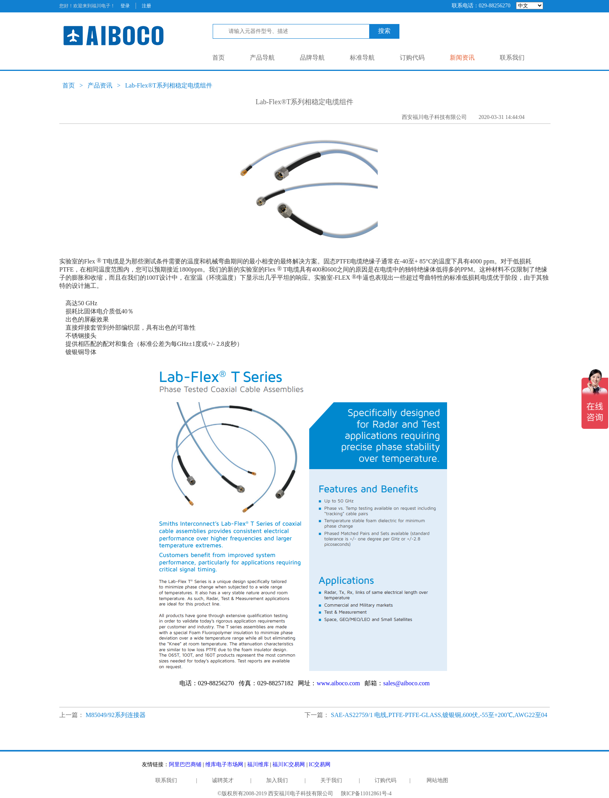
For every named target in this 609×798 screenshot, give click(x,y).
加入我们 (277, 780)
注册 (146, 6)
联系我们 (512, 57)
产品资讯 (100, 85)
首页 (218, 57)
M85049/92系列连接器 (116, 715)
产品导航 (262, 57)
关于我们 (331, 780)
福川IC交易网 (288, 764)
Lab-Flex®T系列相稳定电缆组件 (168, 85)
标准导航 (362, 57)
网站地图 (437, 780)
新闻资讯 (462, 57)
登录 (125, 6)
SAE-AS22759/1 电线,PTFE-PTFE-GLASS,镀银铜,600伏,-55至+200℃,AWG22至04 (439, 715)
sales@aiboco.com (406, 683)
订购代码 (412, 57)
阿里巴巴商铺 (185, 764)
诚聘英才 (223, 780)
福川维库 (258, 764)
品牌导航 (312, 57)
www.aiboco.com (338, 683)
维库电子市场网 (224, 764)
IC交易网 (319, 764)
